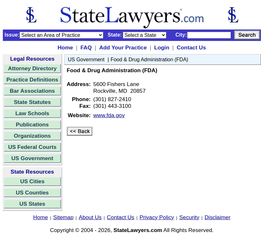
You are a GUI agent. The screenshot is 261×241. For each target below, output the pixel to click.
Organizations (32, 136)
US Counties (32, 192)
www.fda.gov (109, 115)
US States (32, 204)
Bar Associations (32, 91)
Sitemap (63, 217)
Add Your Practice (123, 47)
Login (161, 47)
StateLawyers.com (138, 230)
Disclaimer (218, 217)
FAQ (86, 47)
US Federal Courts (32, 147)
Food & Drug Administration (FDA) (149, 59)
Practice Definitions (32, 79)
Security (189, 217)
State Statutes (32, 102)
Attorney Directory (32, 68)
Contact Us (191, 47)
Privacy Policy (156, 217)
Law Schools (32, 113)
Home (65, 47)
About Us (90, 217)
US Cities (32, 181)
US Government (32, 158)
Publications (32, 124)
